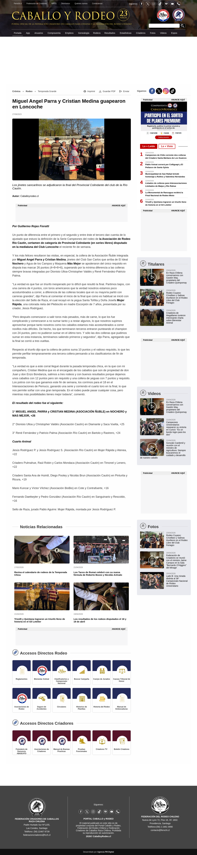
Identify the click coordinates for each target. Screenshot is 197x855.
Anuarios (38, 33)
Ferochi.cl (18, 3)
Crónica (16, 91)
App (28, 33)
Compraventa (54, 33)
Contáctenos (97, 3)
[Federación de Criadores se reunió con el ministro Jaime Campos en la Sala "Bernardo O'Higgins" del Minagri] (164, 560)
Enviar (126, 91)
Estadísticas (125, 33)
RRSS (53, 3)
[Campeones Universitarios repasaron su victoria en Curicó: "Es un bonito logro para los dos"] (164, 427)
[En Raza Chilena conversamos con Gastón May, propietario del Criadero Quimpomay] (164, 276)
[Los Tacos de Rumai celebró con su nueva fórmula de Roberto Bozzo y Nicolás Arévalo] (101, 550)
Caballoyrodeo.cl (29, 196)
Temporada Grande (47, 91)
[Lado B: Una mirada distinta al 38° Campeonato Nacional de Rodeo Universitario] (164, 579)
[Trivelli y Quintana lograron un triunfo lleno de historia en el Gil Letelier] (42, 596)
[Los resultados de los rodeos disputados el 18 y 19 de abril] (101, 596)
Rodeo (29, 91)
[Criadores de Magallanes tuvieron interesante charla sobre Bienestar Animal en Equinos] (164, 316)
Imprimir (91, 91)
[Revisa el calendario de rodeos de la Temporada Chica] (42, 550)
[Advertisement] (98, 60)
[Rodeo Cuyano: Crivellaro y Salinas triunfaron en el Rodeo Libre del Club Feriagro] (164, 296)
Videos (163, 33)
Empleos (69, 33)
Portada (17, 33)
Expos (174, 33)
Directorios (65, 3)
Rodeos (97, 33)
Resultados (109, 33)
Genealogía (83, 33)
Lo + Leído (149, 146)
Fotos (152, 33)
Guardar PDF (109, 91)
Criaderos (140, 33)
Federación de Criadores (36, 3)
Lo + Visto (167, 146)
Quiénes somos (81, 3)
